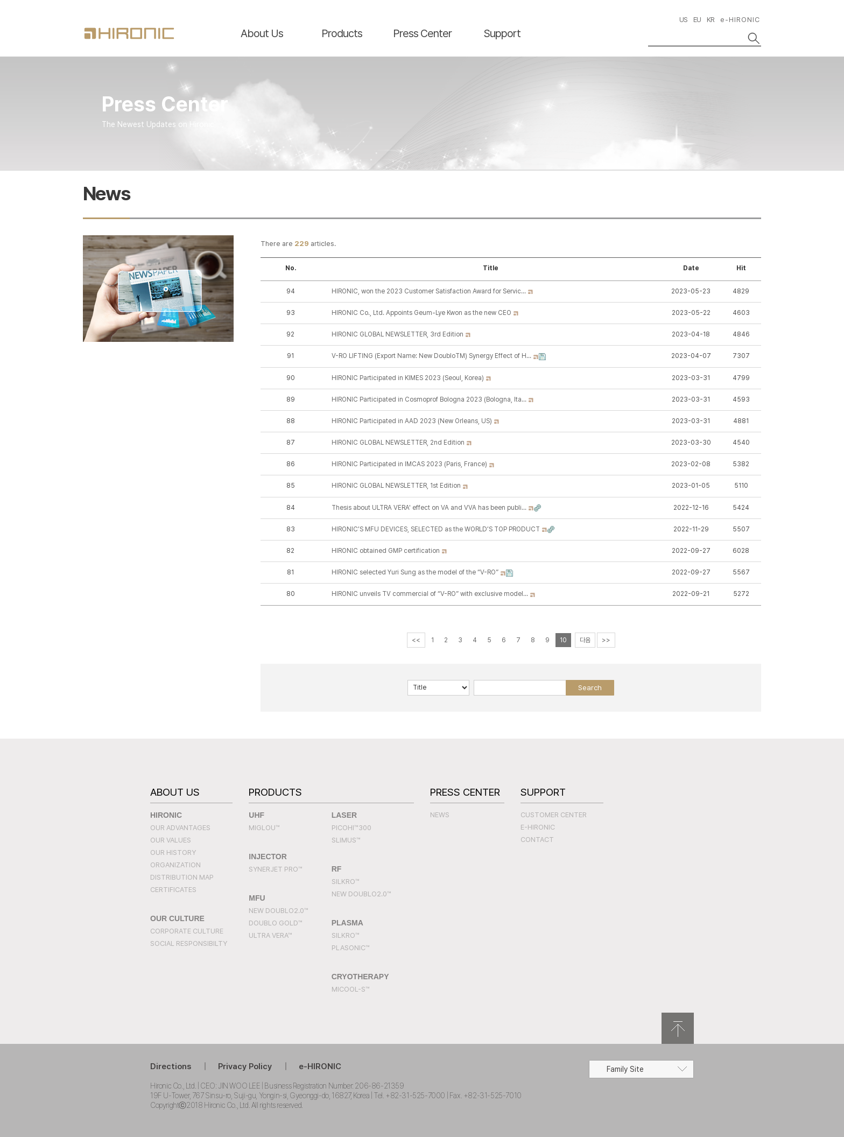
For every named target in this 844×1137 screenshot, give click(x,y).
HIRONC (129, 33)
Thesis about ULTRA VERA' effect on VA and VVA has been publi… (430, 507)
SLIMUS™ (346, 840)
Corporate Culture (186, 931)
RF (337, 869)
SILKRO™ (346, 882)
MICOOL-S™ (351, 989)
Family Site (625, 1069)
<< (416, 640)
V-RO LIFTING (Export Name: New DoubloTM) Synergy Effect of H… (432, 356)
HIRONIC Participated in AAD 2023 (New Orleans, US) (413, 421)
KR (710, 20)
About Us (262, 33)
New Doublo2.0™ (278, 911)
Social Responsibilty (188, 943)
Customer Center (554, 815)
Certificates (173, 890)
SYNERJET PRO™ (276, 869)
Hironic (166, 815)
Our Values (170, 840)
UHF (256, 815)
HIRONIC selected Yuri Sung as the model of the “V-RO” (416, 572)
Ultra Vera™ (270, 935)
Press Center (422, 33)
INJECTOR (268, 856)
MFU (257, 898)
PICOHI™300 (351, 828)
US (683, 20)
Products (341, 33)
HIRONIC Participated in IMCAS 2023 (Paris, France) (410, 464)
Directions (170, 1066)
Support (502, 33)
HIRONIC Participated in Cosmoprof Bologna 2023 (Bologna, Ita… (430, 399)
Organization (175, 865)
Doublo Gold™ (276, 923)
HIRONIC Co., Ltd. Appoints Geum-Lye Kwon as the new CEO (422, 313)
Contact (537, 840)
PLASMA (347, 922)
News (439, 815)
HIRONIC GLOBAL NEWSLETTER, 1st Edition (397, 485)
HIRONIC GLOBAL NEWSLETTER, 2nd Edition (399, 442)
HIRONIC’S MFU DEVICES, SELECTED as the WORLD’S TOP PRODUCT (436, 529)
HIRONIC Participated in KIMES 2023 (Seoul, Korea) (409, 378)
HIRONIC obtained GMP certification (386, 551)
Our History (173, 852)
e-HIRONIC (740, 20)
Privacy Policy (245, 1066)
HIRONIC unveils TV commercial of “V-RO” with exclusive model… (431, 594)
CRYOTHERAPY (360, 976)
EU (697, 20)
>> (606, 640)
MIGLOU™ (264, 828)
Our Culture (177, 918)
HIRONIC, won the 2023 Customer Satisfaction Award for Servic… (430, 291)
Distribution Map (182, 877)
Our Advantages (180, 828)
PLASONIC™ (351, 948)
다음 (585, 640)
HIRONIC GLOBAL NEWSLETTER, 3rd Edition (398, 334)
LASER (344, 815)
